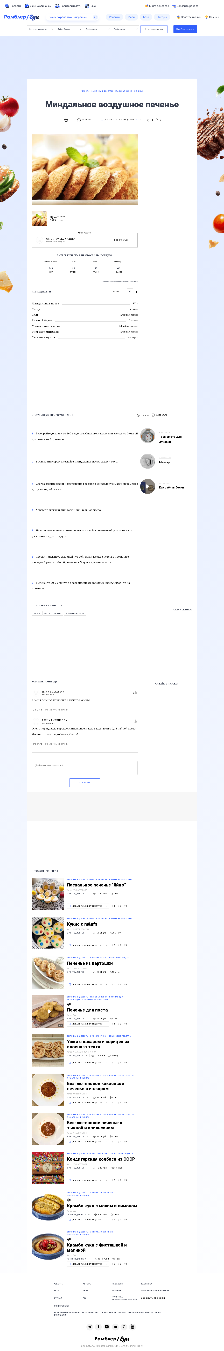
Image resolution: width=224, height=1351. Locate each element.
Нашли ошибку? (182, 610)
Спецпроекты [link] (61, 1306)
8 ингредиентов (78, 933)
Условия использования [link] (155, 1290)
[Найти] (95, 17)
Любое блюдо (69, 29)
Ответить (38, 710)
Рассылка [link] (146, 1284)
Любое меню (125, 29)
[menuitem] (12, 6)
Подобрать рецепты (185, 29)
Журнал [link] (58, 1298)
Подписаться (121, 240)
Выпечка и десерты (41, 29)
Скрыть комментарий (56, 710)
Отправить (84, 783)
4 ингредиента (77, 1055)
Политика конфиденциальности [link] (124, 1298)
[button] (159, 415)
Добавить (185, 6)
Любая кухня (97, 29)
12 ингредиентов (78, 1259)
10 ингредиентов (78, 1215)
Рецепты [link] (58, 1284)
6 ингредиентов (78, 1168)
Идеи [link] (56, 1290)
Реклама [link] (117, 1290)
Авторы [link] (87, 1284)
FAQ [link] (85, 1298)
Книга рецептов (157, 6)
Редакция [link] (117, 1284)
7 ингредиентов (78, 894)
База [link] (85, 1290)
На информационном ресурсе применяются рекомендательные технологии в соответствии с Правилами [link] (107, 1313)
